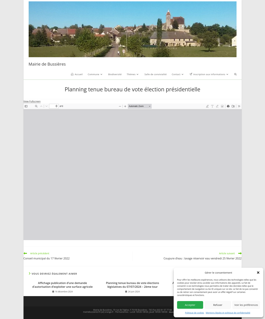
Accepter (190, 305)
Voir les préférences (246, 305)
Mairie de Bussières (47, 64)
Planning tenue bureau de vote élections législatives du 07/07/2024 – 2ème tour (132, 285)
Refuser (217, 305)
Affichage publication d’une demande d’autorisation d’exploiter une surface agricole (62, 285)
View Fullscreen (32, 101)
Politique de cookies (194, 312)
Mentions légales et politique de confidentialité (228, 312)
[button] (258, 272)
